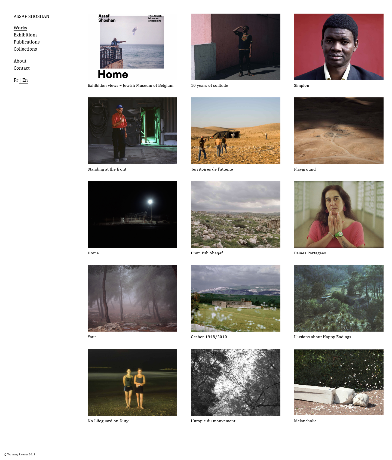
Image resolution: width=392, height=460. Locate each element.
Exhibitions (26, 35)
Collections (25, 49)
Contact (22, 68)
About (20, 61)
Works (20, 27)
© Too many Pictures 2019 (19, 454)
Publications (27, 42)
